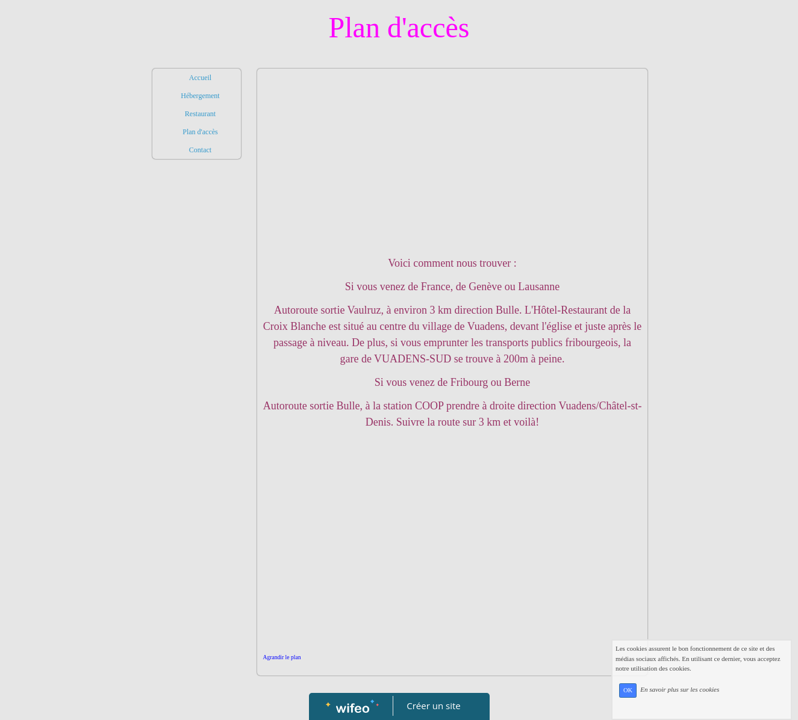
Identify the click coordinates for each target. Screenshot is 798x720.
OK (651, 700)
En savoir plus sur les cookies (703, 699)
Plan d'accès (199, 132)
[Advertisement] (196, 405)
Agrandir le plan (282, 657)
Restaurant (200, 114)
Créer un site (433, 706)
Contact (200, 150)
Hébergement (200, 96)
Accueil (200, 77)
